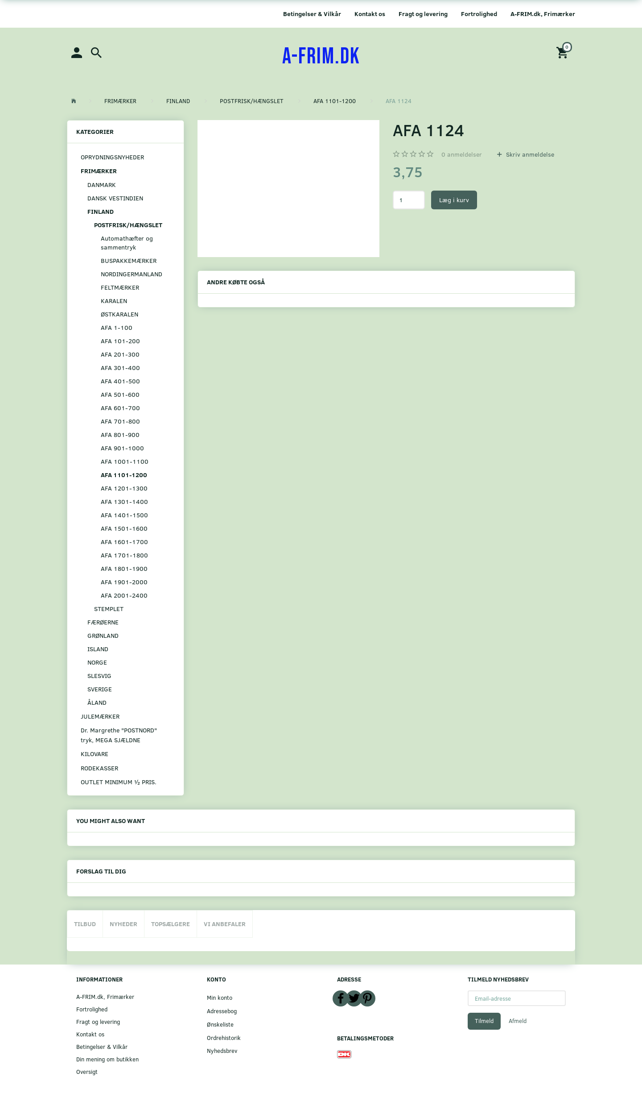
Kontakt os (369, 13)
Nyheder (123, 923)
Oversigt (87, 1071)
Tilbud (85, 923)
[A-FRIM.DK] (321, 56)
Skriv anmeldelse (529, 154)
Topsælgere (170, 923)
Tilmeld (484, 1021)
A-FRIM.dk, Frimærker (542, 13)
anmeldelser (461, 154)
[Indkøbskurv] (563, 52)
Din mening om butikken (107, 1059)
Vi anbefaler (225, 923)
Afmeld (518, 1021)
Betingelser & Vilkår (312, 13)
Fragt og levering (423, 13)
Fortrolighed (479, 13)
